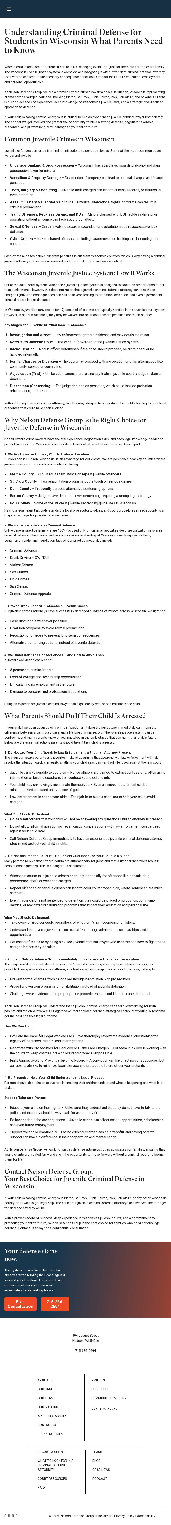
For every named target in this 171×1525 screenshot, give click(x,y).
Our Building (48, 1407)
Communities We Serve (110, 1398)
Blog (96, 1461)
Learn (97, 1452)
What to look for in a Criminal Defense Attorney (56, 1465)
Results (98, 1380)
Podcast (99, 1478)
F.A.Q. (42, 1487)
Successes (100, 1389)
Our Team (46, 1398)
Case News (101, 1470)
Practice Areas (104, 1409)
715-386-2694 (85, 1351)
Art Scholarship (52, 1416)
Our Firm (45, 1389)
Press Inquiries (50, 1434)
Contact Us (47, 1425)
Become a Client (51, 1452)
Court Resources (52, 1478)
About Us (46, 1380)
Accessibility (146, 1516)
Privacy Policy (124, 1516)
